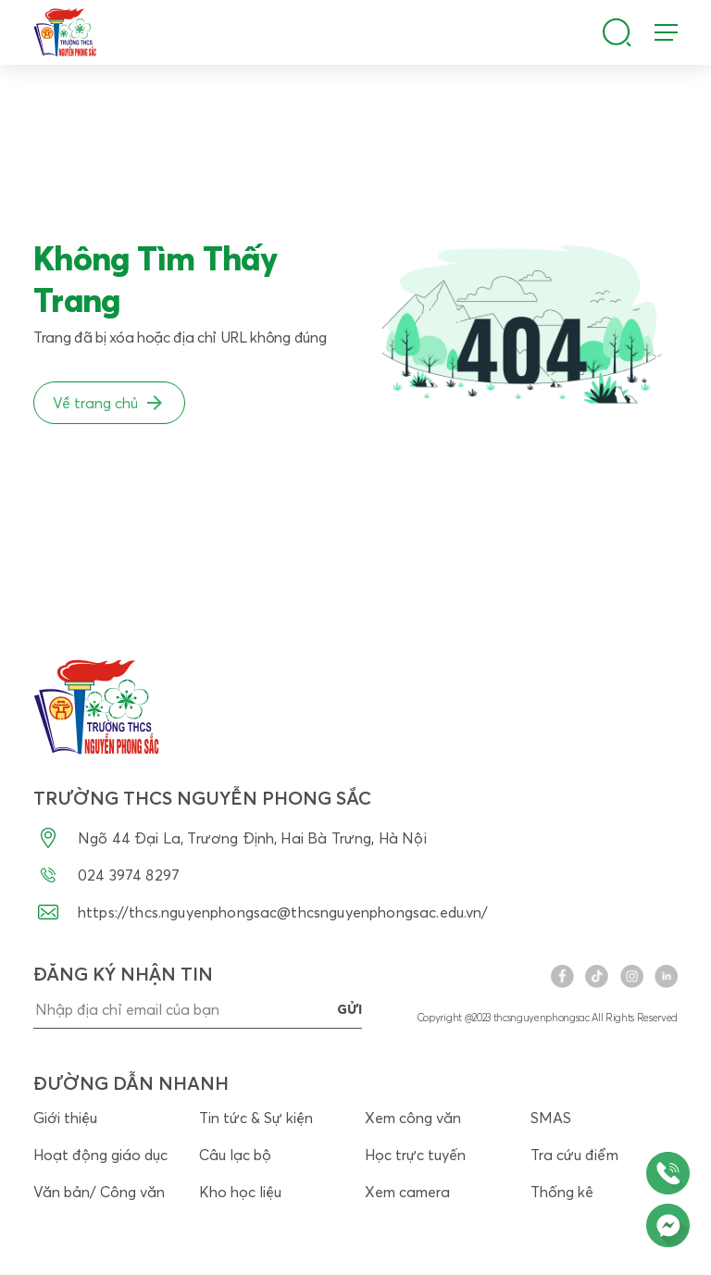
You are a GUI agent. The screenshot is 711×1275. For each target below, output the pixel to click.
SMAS (550, 1117)
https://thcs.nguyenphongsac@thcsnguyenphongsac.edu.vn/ (261, 912)
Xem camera (407, 1191)
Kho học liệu (240, 1191)
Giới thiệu (65, 1117)
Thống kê (561, 1191)
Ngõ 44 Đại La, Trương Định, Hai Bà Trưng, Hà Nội (230, 838)
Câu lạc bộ (235, 1154)
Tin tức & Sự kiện (256, 1117)
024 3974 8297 (106, 875)
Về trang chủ (109, 403)
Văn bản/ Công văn (99, 1191)
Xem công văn (413, 1117)
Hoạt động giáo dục (100, 1154)
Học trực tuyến (415, 1154)
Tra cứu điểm (574, 1154)
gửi (349, 1009)
